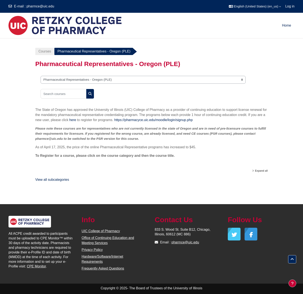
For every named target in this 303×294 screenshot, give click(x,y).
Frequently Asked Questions (103, 268)
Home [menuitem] (286, 25)
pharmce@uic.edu (40, 6)
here (72, 120)
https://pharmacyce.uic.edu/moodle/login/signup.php (153, 120)
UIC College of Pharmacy (101, 231)
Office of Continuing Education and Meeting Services (108, 240)
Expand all (261, 170)
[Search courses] (63, 94)
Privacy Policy (92, 250)
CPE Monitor (36, 266)
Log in (290, 6)
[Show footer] (292, 283)
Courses (44, 51)
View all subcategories (52, 179)
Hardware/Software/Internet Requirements (102, 259)
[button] (254, 6)
